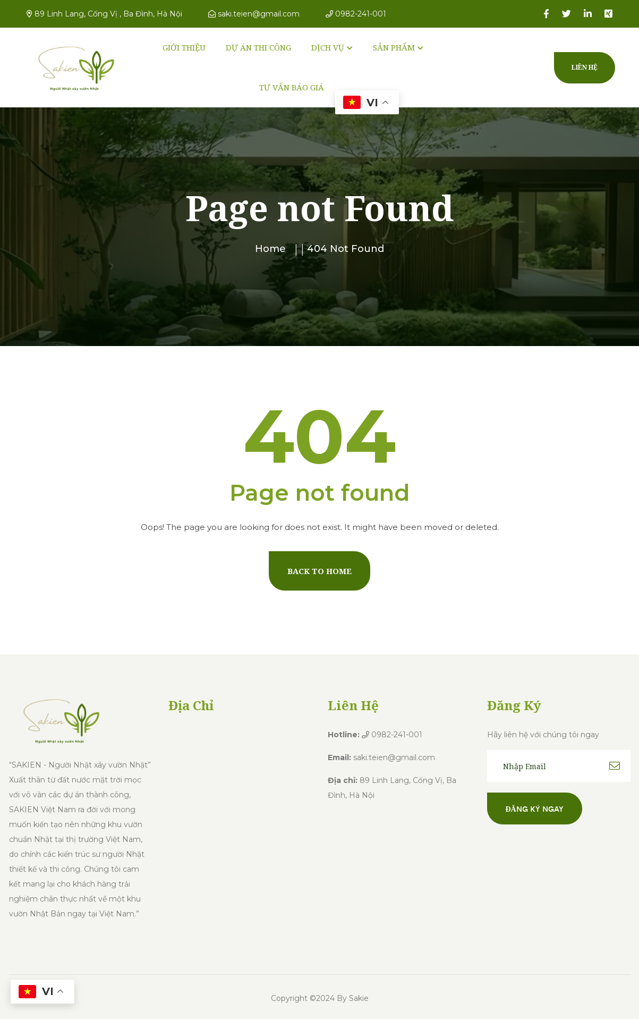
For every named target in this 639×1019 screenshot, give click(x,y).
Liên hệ (585, 67)
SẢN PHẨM (394, 47)
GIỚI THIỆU (184, 47)
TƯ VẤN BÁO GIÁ (291, 87)
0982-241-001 (356, 14)
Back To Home (319, 571)
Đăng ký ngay (535, 808)
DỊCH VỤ (327, 47)
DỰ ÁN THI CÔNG (258, 47)
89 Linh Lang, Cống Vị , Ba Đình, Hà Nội (104, 14)
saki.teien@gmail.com (254, 14)
